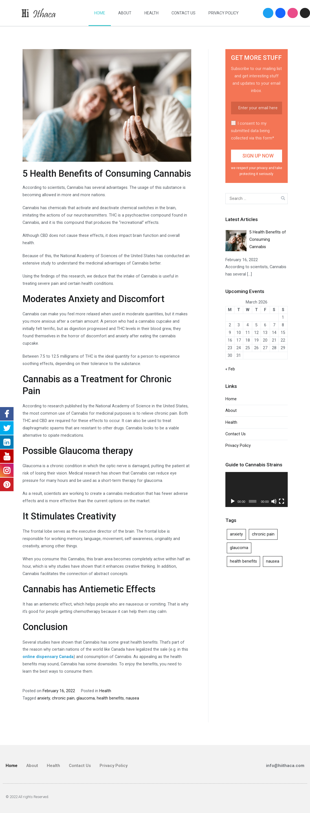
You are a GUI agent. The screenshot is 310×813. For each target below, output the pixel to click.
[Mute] (274, 501)
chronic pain (63, 698)
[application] (256, 489)
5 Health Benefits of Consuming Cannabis (107, 173)
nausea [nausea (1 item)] (272, 561)
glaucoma (85, 698)
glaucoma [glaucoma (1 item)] (239, 547)
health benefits (110, 698)
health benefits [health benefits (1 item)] (243, 561)
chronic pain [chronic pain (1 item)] (263, 534)
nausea (132, 698)
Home (99, 13)
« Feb (230, 369)
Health (151, 13)
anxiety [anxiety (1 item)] (236, 534)
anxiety (43, 698)
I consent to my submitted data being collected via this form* (252, 131)
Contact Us (183, 13)
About (124, 13)
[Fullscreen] (281, 501)
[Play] (233, 501)
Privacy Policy (223, 13)
